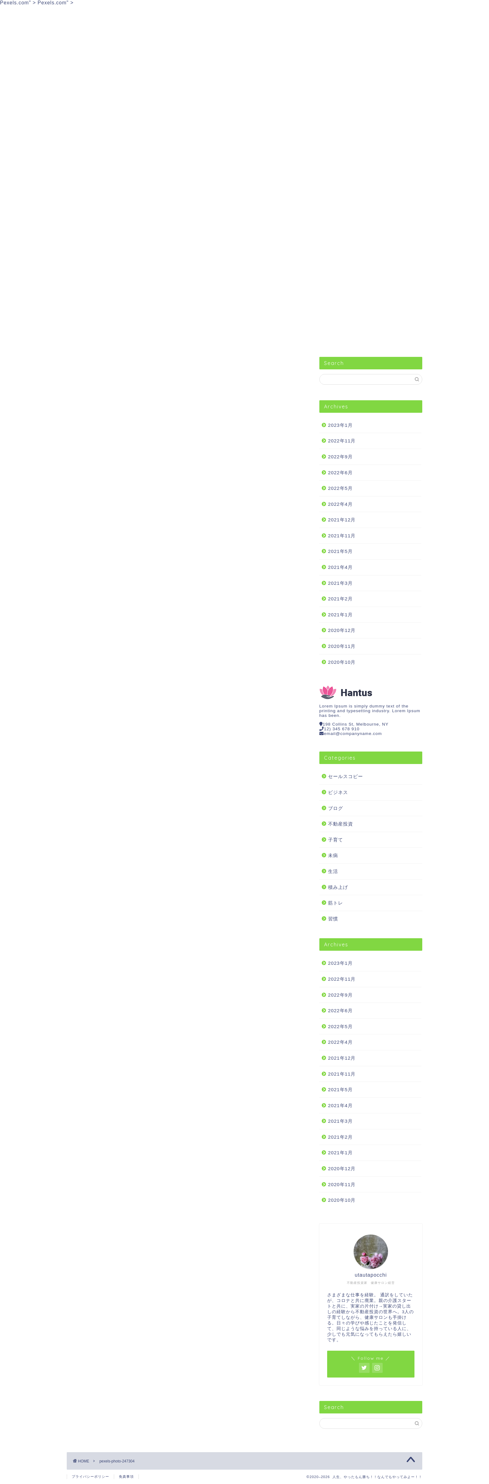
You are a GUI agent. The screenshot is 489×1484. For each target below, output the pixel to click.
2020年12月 (342, 630)
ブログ (335, 808)
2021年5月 (340, 551)
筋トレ (308, 13)
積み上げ (338, 887)
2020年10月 (342, 662)
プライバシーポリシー (90, 1476)
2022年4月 (340, 504)
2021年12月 (342, 519)
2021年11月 (342, 535)
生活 (255, 13)
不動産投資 (362, 13)
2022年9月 (340, 456)
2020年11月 (342, 646)
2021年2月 (340, 598)
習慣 (201, 13)
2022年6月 (340, 472)
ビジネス (147, 13)
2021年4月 (340, 567)
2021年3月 (340, 583)
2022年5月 (340, 488)
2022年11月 (342, 440)
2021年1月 (340, 614)
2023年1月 (340, 425)
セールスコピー (93, 13)
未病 (333, 855)
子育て (335, 839)
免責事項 (126, 1476)
